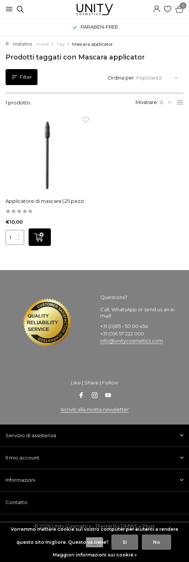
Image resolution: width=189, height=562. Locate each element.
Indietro (19, 44)
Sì (125, 542)
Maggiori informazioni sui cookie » (95, 555)
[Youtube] (108, 396)
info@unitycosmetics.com (131, 341)
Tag (63, 44)
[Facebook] (81, 396)
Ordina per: (121, 78)
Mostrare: (147, 102)
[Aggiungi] (40, 237)
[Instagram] (95, 396)
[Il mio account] (156, 9)
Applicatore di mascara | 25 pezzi (45, 201)
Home (45, 44)
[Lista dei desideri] (168, 9)
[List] (180, 102)
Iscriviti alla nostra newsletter (95, 409)
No (156, 542)
